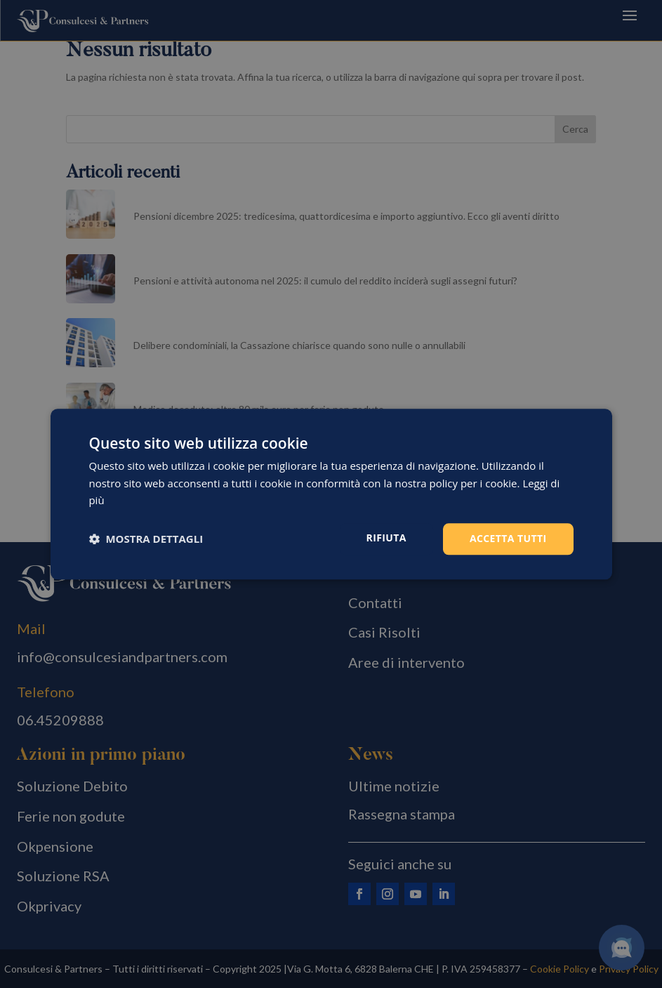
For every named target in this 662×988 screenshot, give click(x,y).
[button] (146, 539)
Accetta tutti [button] (508, 538)
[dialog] (331, 494)
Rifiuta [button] (386, 537)
